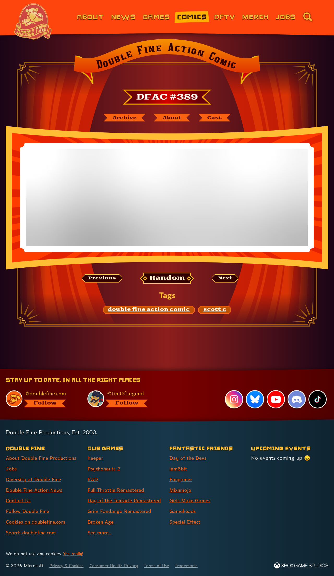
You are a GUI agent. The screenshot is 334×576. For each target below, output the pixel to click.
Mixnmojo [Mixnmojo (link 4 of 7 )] (181, 481)
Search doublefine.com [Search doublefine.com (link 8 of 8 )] (33, 523)
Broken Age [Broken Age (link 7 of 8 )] (101, 522)
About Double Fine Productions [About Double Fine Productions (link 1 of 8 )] (43, 449)
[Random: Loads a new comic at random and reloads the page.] (167, 279)
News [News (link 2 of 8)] (123, 16)
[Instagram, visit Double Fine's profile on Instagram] (233, 390)
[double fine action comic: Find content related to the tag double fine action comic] (149, 311)
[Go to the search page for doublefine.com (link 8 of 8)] (307, 16)
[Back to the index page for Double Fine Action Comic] (167, 63)
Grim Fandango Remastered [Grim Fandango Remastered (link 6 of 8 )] (121, 511)
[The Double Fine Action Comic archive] (122, 118)
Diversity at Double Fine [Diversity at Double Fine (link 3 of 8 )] (35, 470)
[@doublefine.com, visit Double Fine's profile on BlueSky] (41, 389)
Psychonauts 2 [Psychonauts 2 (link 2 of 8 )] (104, 460)
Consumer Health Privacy (119, 565)
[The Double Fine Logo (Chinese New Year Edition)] (33, 21)
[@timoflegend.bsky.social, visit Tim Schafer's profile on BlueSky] (122, 389)
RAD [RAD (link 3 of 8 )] (93, 470)
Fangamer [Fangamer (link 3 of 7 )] (181, 470)
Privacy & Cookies (68, 565)
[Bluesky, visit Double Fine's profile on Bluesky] (254, 390)
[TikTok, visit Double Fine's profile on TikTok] (317, 390)
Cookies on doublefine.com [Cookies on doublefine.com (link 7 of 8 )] (38, 513)
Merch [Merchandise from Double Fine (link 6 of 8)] (255, 16)
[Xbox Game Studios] (301, 566)
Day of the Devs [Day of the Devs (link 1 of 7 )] (188, 449)
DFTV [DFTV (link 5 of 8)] (224, 16)
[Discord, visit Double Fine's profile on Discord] (296, 390)
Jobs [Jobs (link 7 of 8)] (286, 16)
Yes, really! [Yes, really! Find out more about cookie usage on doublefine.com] (74, 553)
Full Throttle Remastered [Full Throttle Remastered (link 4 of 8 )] (117, 481)
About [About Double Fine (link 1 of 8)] (90, 16)
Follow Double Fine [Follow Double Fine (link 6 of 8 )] (29, 502)
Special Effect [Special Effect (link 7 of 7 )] (186, 513)
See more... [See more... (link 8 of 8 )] (100, 533)
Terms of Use (165, 565)
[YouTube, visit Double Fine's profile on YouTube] (275, 390)
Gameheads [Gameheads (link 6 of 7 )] (183, 502)
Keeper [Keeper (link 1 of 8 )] (96, 449)
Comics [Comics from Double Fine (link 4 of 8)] (192, 16)
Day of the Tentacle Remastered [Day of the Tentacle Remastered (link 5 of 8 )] (111, 496)
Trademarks (196, 565)
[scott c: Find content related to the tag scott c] (214, 311)
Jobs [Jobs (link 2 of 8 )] (11, 460)
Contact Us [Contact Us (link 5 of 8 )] (19, 491)
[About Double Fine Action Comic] (173, 118)
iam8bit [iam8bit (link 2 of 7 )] (178, 460)
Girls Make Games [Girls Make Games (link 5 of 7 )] (191, 491)
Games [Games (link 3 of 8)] (156, 16)
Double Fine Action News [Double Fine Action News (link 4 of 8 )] (36, 481)
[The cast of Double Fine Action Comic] (217, 118)
